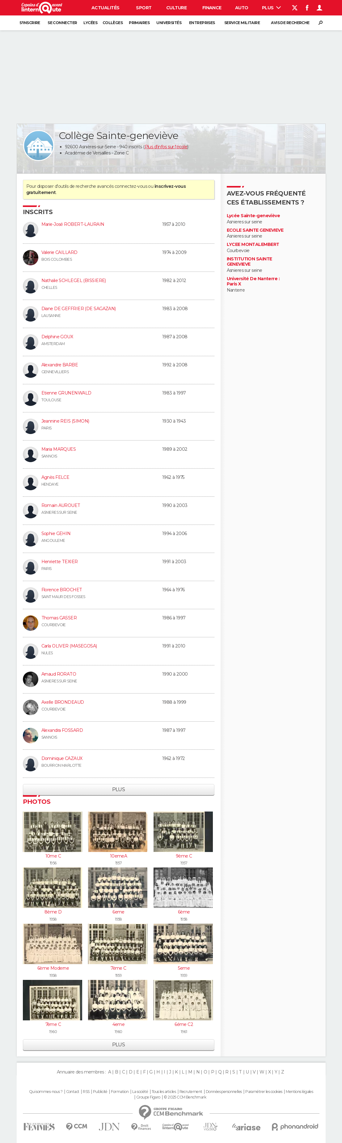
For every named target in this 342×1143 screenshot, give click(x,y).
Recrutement (190, 1092)
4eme (118, 1024)
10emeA (118, 856)
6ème (184, 912)
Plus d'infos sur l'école (166, 147)
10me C (53, 856)
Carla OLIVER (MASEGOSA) (69, 646)
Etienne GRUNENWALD (66, 393)
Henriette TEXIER (59, 561)
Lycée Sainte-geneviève (253, 215)
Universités (168, 22)
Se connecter (62, 22)
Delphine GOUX (57, 337)
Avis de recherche (290, 22)
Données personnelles (224, 1092)
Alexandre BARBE (59, 365)
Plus (271, 8)
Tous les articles (164, 1092)
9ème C (184, 856)
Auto (241, 8)
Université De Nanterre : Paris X (253, 281)
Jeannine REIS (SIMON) (65, 421)
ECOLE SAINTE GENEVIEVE (255, 230)
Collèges (113, 22)
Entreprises (202, 22)
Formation (120, 1092)
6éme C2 (184, 1024)
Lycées (90, 22)
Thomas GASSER (59, 618)
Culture (176, 8)
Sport (143, 8)
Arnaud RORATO (58, 674)
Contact (72, 1092)
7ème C (118, 968)
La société (140, 1092)
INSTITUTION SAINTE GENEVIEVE (249, 261)
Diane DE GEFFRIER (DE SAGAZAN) (78, 308)
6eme (118, 912)
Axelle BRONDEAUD (62, 702)
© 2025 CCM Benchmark (185, 1097)
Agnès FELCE (55, 477)
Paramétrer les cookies (263, 1092)
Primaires (139, 22)
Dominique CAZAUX (61, 758)
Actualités (105, 8)
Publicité (100, 1092)
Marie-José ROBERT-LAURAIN (72, 224)
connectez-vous (131, 186)
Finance (212, 8)
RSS (86, 1092)
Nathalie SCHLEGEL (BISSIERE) (73, 280)
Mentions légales (299, 1092)
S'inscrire (29, 22)
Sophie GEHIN (56, 533)
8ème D (53, 912)
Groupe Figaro (148, 1097)
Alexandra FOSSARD (62, 730)
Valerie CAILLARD (59, 252)
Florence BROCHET (61, 590)
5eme (184, 968)
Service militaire (242, 22)
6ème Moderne (53, 968)
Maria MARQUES (58, 449)
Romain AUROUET (60, 505)
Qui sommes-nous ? (45, 1092)
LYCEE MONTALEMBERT (253, 244)
